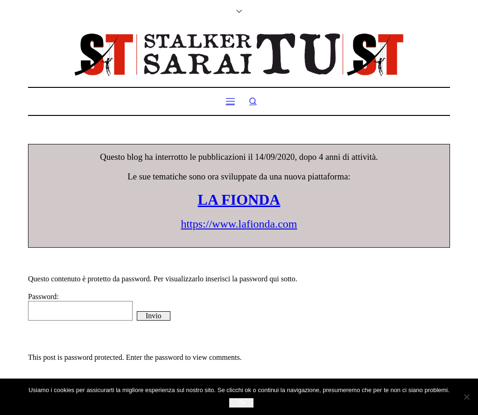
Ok (242, 402)
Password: (80, 307)
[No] (466, 396)
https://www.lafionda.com (239, 224)
